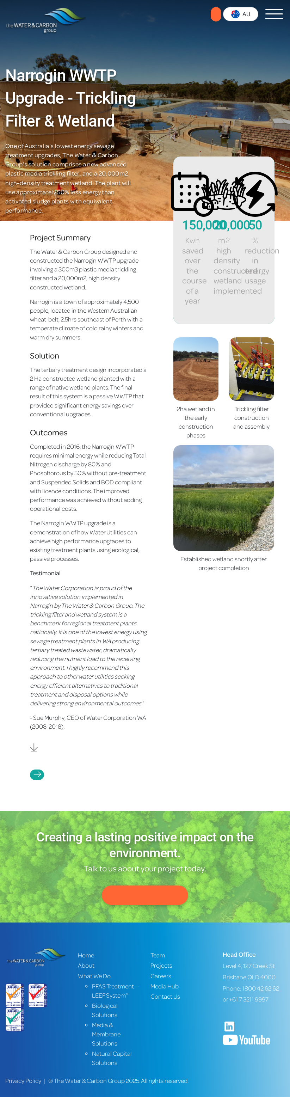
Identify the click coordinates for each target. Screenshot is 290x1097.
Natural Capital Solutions (112, 1058)
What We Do (94, 976)
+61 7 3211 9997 (249, 999)
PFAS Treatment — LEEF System (115, 991)
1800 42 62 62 (260, 988)
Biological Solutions (105, 1010)
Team (157, 955)
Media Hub (164, 986)
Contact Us (145, 895)
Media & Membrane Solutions (106, 1034)
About (86, 965)
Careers (160, 976)
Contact (216, 14)
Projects (37, 775)
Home (86, 955)
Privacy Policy (23, 1080)
